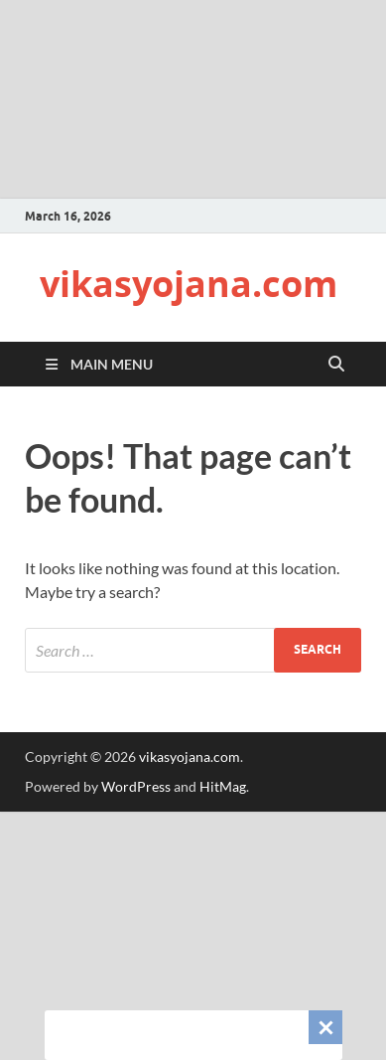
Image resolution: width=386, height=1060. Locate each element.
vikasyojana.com (188, 283)
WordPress (136, 786)
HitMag (222, 786)
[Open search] (336, 364)
